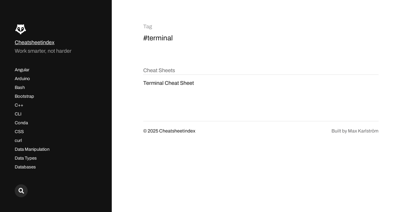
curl (18, 140)
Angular (22, 69)
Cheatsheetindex (34, 42)
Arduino (22, 78)
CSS (19, 131)
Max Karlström (363, 130)
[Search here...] (21, 190)
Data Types (26, 158)
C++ (19, 105)
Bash (20, 87)
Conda (21, 122)
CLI (18, 114)
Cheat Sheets (159, 70)
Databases (25, 167)
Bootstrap (24, 96)
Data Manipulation (32, 149)
